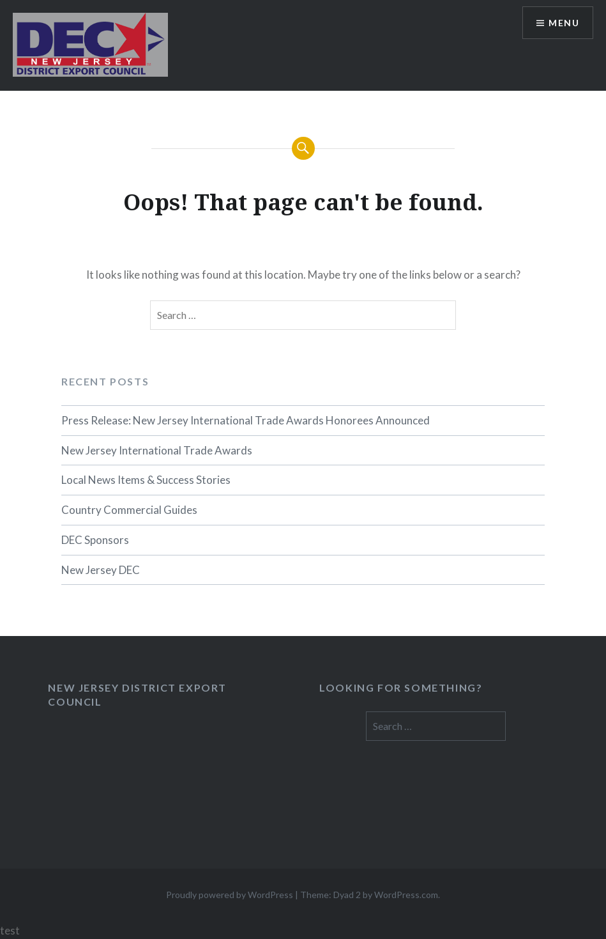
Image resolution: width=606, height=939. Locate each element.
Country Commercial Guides (129, 509)
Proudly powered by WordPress (229, 894)
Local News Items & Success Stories (146, 479)
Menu (564, 22)
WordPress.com (406, 894)
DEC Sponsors (95, 540)
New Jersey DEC (100, 570)
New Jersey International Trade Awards (156, 450)
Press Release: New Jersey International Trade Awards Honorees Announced (245, 420)
